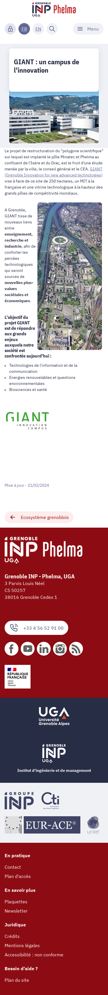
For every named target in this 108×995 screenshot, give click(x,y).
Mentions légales (22, 945)
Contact (13, 867)
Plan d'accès (18, 876)
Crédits (12, 936)
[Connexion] (10, 29)
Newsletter (16, 911)
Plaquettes (16, 901)
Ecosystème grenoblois (39, 517)
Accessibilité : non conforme (34, 955)
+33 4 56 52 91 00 (36, 628)
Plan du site (17, 980)
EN (38, 29)
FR (24, 29)
